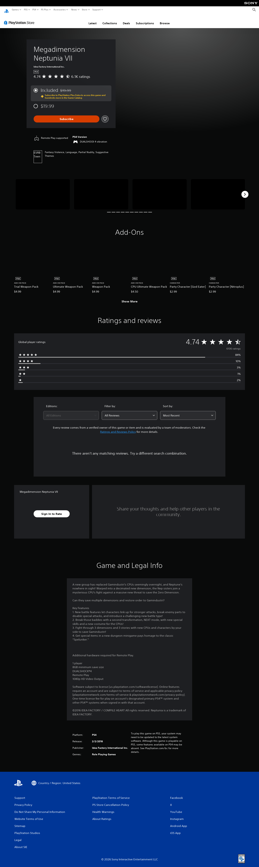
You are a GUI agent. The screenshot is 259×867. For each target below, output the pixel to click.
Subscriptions (145, 20)
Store (84, 9)
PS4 (34, 9)
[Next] (244, 191)
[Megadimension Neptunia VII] (43, 191)
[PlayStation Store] (20, 19)
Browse (165, 20)
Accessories (59, 9)
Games (15, 9)
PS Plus (44, 9)
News (74, 9)
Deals (126, 20)
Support (96, 9)
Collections (109, 20)
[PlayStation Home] (7, 9)
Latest (93, 20)
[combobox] (71, 412)
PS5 (26, 9)
